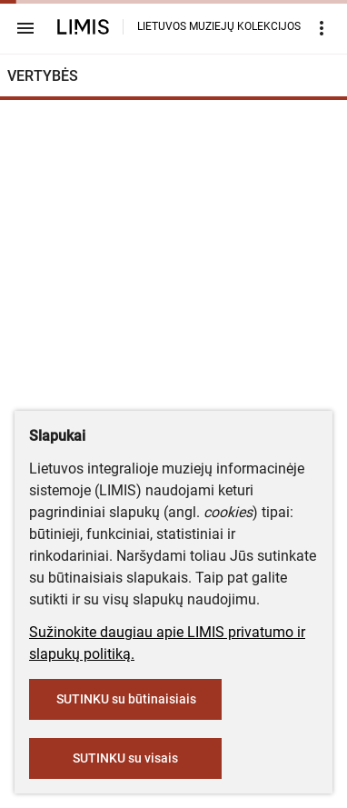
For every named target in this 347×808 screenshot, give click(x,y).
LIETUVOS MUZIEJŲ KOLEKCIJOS (219, 26)
